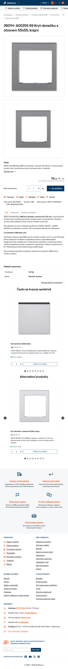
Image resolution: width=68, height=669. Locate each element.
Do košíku (55, 188)
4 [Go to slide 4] (32, 371)
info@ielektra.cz (30, 613)
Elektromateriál (12, 545)
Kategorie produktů (43, 542)
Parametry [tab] (15, 212)
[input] (16, 364)
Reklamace (40, 555)
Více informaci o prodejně (18, 631)
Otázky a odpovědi (11, 585)
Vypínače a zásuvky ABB (39, 14)
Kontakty (39, 578)
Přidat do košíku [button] (40, 364)
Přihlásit (36, 650)
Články (38, 569)
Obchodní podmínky (44, 559)
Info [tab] (6, 212)
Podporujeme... (42, 595)
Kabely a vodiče (13, 542)
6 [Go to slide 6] (38, 371)
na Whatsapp (23, 622)
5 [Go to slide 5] (35, 371)
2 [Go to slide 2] (27, 371)
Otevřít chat (25, 617)
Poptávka (7, 592)
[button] (44, 2)
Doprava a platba (42, 545)
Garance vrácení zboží (44, 552)
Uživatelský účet (42, 562)
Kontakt (39, 548)
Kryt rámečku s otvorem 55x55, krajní (25, 431)
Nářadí (9, 564)
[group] (34, 330)
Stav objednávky (42, 565)
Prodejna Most (41, 582)
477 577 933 (20, 608)
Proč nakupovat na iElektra (46, 585)
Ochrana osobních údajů (45, 599)
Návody (7, 578)
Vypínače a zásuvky (22, 14)
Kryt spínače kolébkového (21, 344)
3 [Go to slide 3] (30, 371)
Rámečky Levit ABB (12, 18)
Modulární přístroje (14, 557)
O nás (38, 589)
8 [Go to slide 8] (43, 371)
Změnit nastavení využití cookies (16, 595)
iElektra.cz (9, 15)
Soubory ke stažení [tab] (28, 212)
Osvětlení (10, 560)
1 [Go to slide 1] (25, 371)
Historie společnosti (43, 592)
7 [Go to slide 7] (40, 371)
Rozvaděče (11, 553)
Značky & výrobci (10, 589)
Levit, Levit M (55, 14)
